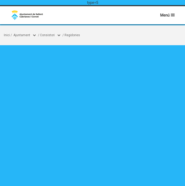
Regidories (72, 35)
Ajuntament (21, 35)
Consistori (47, 35)
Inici (7, 35)
